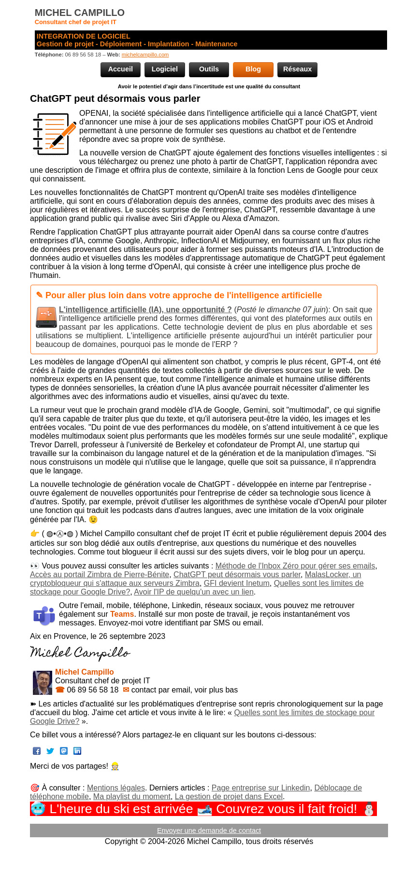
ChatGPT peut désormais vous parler (237, 574)
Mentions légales (116, 788)
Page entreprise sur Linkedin (261, 788)
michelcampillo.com (145, 54)
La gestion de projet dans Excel (229, 796)
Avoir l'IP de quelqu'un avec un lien (193, 592)
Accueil (120, 69)
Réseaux (297, 69)
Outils (209, 69)
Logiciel (165, 69)
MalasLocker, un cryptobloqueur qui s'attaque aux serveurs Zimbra (195, 578)
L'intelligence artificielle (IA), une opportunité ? (145, 309)
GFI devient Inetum (237, 583)
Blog (253, 69)
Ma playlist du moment (132, 796)
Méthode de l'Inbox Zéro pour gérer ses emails (295, 566)
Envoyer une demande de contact (209, 830)
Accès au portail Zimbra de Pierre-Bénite (99, 574)
